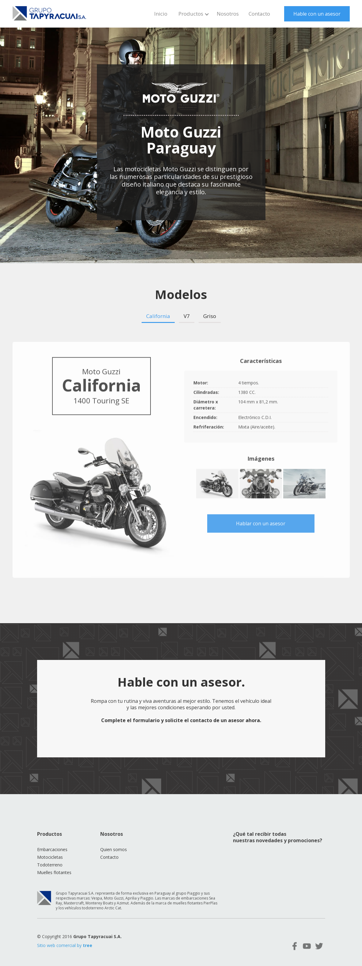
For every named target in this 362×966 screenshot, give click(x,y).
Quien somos (113, 849)
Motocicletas (50, 857)
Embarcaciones (52, 849)
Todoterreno (50, 865)
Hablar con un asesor (260, 524)
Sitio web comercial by (64, 945)
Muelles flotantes (54, 872)
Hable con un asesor (317, 13)
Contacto (259, 13)
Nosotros (228, 13)
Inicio (160, 13)
